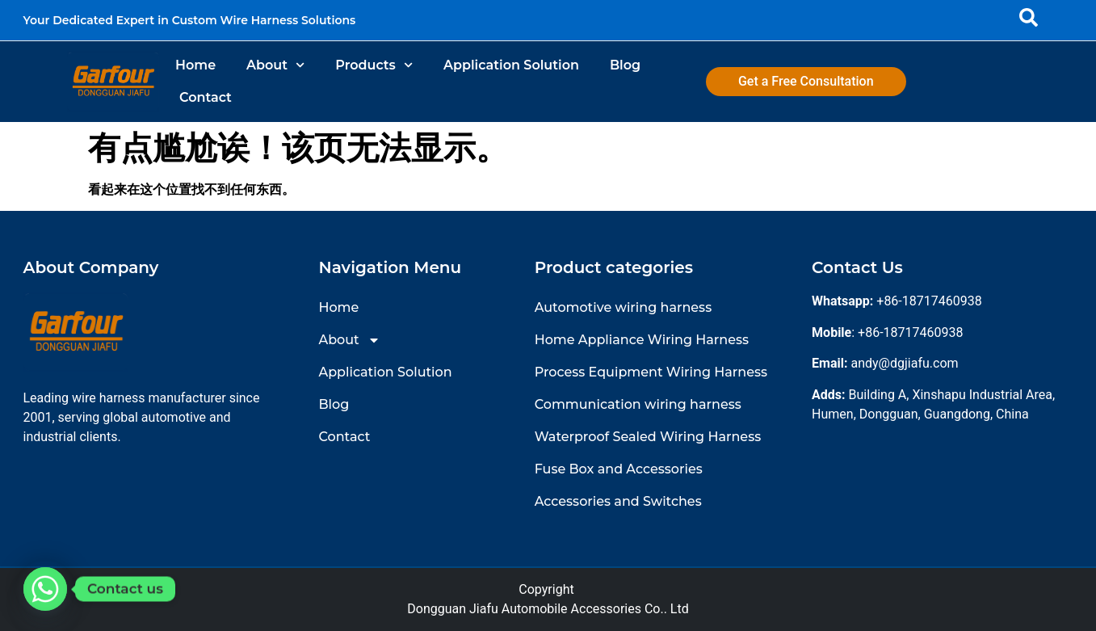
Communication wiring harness (638, 404)
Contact (205, 97)
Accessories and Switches (618, 501)
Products (374, 65)
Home (195, 65)
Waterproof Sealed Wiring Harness (648, 436)
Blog (625, 65)
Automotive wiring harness (623, 307)
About (275, 65)
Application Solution (511, 65)
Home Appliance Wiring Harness (642, 339)
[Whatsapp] (45, 589)
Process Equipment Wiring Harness (651, 372)
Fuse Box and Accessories (619, 469)
